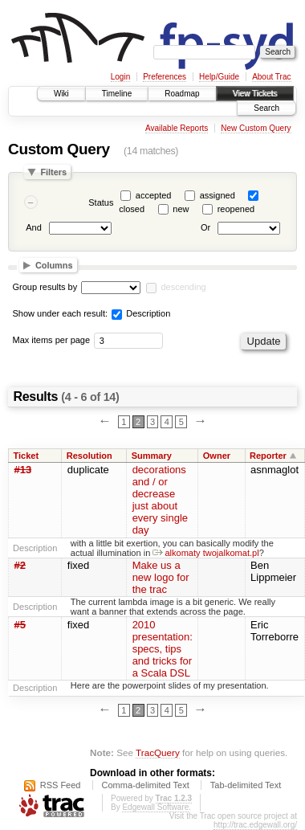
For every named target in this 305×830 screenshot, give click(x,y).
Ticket (26, 455)
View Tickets (255, 93)
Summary (152, 455)
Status (100, 202)
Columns (54, 265)
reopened (236, 209)
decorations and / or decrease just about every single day (160, 500)
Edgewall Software (155, 807)
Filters (53, 172)
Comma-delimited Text (145, 785)
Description (141, 313)
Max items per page (52, 340)
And (34, 228)
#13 (23, 470)
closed (131, 209)
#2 (20, 565)
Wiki (61, 93)
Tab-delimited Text (245, 785)
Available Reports (176, 128)
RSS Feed (60, 785)
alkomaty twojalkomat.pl (205, 553)
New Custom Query (256, 128)
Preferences (164, 76)
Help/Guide (219, 76)
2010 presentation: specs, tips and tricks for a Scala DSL (162, 649)
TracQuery (158, 752)
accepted (154, 195)
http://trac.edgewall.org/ (255, 824)
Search (266, 108)
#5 (20, 625)
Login (120, 76)
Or (205, 228)
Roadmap (182, 93)
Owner (216, 455)
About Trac (271, 76)
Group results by (45, 287)
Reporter (268, 455)
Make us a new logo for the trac (160, 577)
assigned (217, 195)
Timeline (117, 93)
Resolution (89, 455)
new (181, 209)
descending (183, 287)
